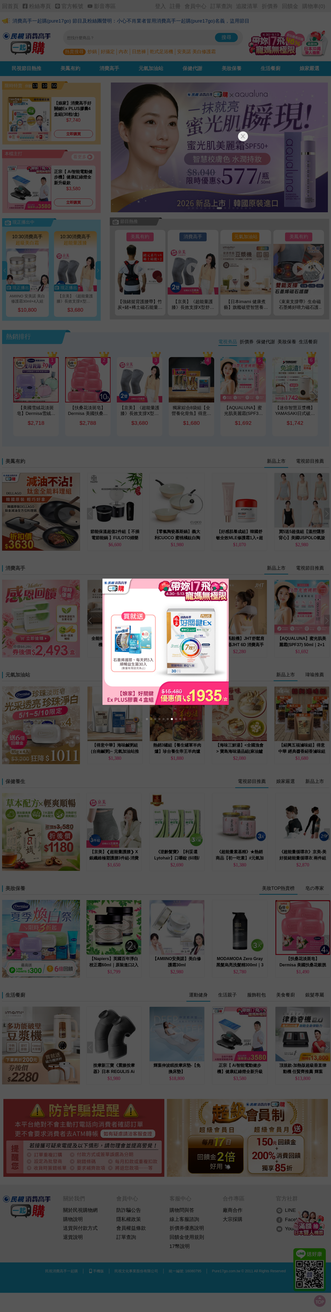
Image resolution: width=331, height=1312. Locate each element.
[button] (147, 719)
